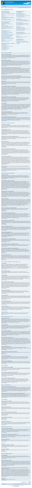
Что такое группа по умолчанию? (20, 16)
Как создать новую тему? (4, 31)
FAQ (19, 7)
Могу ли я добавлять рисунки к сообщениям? (6, 46)
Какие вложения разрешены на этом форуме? (21, 36)
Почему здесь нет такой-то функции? (20, 40)
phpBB (12, 485)
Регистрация (26, 7)
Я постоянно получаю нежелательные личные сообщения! (23, 20)
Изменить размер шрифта (30, 5)
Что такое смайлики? (3, 45)
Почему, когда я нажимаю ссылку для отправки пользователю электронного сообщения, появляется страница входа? (7, 28)
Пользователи (22, 7)
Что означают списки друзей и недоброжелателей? (22, 23)
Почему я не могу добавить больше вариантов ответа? (7, 34)
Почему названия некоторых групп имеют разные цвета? (23, 15)
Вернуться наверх (4, 58)
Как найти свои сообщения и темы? (20, 30)
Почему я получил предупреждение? (5, 37)
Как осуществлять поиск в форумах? (20, 27)
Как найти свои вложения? (19, 37)
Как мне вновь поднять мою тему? (5, 41)
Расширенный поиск (28, 4)
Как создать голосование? (4, 33)
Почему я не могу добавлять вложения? (6, 36)
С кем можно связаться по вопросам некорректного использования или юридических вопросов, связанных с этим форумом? (23, 42)
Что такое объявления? (4, 47)
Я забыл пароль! (3, 16)
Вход (30, 7)
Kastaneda (13, 479)
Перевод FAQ (17, 43)
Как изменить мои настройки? (4, 22)
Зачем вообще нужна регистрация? (5, 12)
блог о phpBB (21, 485)
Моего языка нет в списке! (4, 25)
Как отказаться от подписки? (19, 34)
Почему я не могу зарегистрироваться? (6, 19)
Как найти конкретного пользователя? (20, 29)
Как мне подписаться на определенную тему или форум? (23, 33)
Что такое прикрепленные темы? (5, 48)
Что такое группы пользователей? (20, 13)
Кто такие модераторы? (19, 12)
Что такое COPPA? (3, 18)
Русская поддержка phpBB (16, 486)
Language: (25, 2)
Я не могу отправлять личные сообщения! (21, 19)
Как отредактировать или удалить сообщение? (6, 32)
